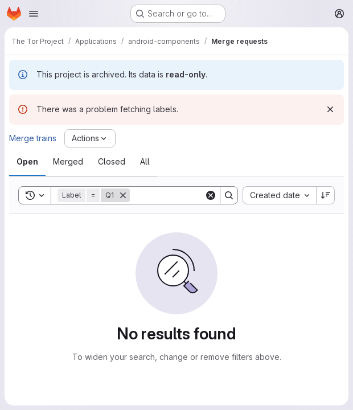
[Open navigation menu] (33, 14)
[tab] (27, 161)
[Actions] (90, 138)
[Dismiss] (330, 109)
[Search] (200, 195)
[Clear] (210, 195)
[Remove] (123, 195)
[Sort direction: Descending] (326, 195)
